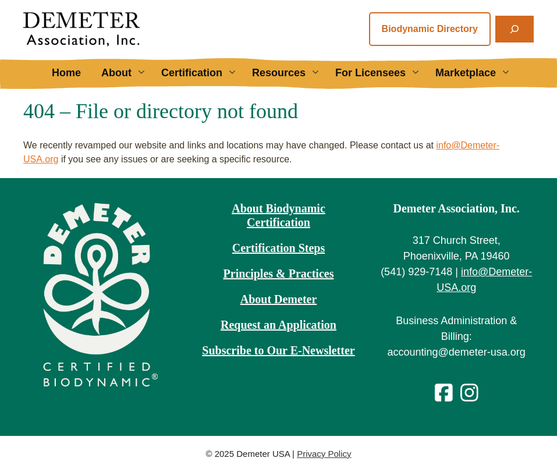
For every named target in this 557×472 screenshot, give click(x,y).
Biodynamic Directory (430, 29)
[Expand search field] (514, 29)
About (128, 72)
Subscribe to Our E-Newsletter (278, 350)
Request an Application (278, 324)
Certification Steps (278, 248)
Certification (203, 72)
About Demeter (278, 299)
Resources (290, 72)
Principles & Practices (278, 273)
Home (66, 73)
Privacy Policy (324, 454)
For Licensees (382, 72)
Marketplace (477, 72)
